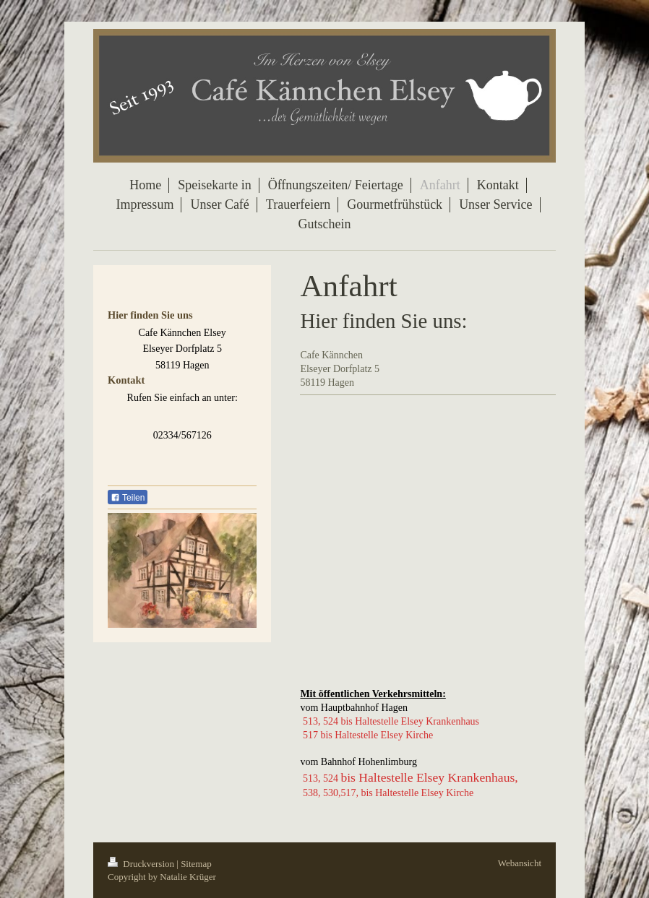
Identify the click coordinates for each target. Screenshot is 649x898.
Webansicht (519, 863)
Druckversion (142, 863)
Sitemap (196, 863)
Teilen (128, 498)
